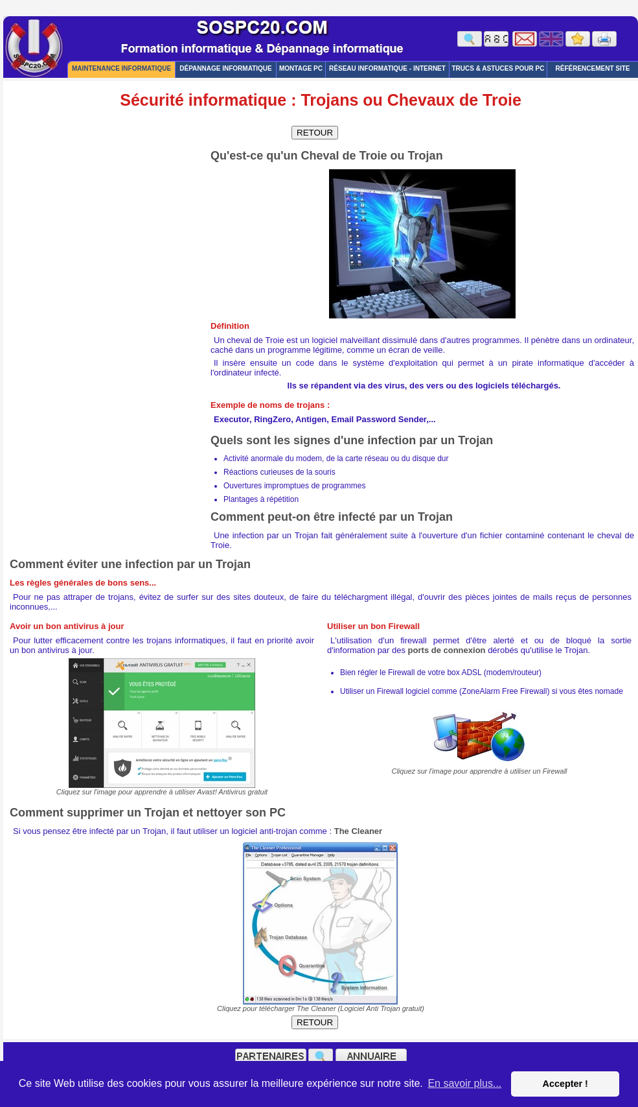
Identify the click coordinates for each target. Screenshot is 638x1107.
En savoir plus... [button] (464, 1083)
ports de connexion (447, 650)
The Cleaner (358, 831)
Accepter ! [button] (564, 1083)
